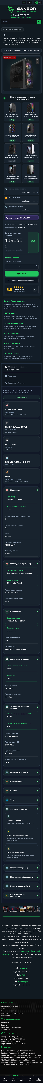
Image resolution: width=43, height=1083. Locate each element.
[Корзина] (30, 1079)
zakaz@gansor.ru (21, 978)
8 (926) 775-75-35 (21, 984)
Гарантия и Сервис (14, 383)
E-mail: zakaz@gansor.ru (10, 1041)
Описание (10, 376)
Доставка (5, 1023)
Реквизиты (5, 1015)
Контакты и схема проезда (12, 1013)
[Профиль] (38, 1079)
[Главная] (4, 1079)
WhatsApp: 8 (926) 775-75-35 (13, 1039)
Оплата (4, 1025)
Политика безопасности (11, 1027)
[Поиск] (21, 1079)
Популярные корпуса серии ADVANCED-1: (22, 98)
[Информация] (24, 2)
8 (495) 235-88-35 (21, 971)
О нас (3, 1008)
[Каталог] (13, 1079)
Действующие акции (9, 1006)
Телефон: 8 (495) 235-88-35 (12, 1037)
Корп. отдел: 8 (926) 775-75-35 (13, 1044)
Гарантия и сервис (8, 1011)
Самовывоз (6, 1029)
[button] (21, 15)
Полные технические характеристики (16, 368)
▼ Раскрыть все (21, 397)
